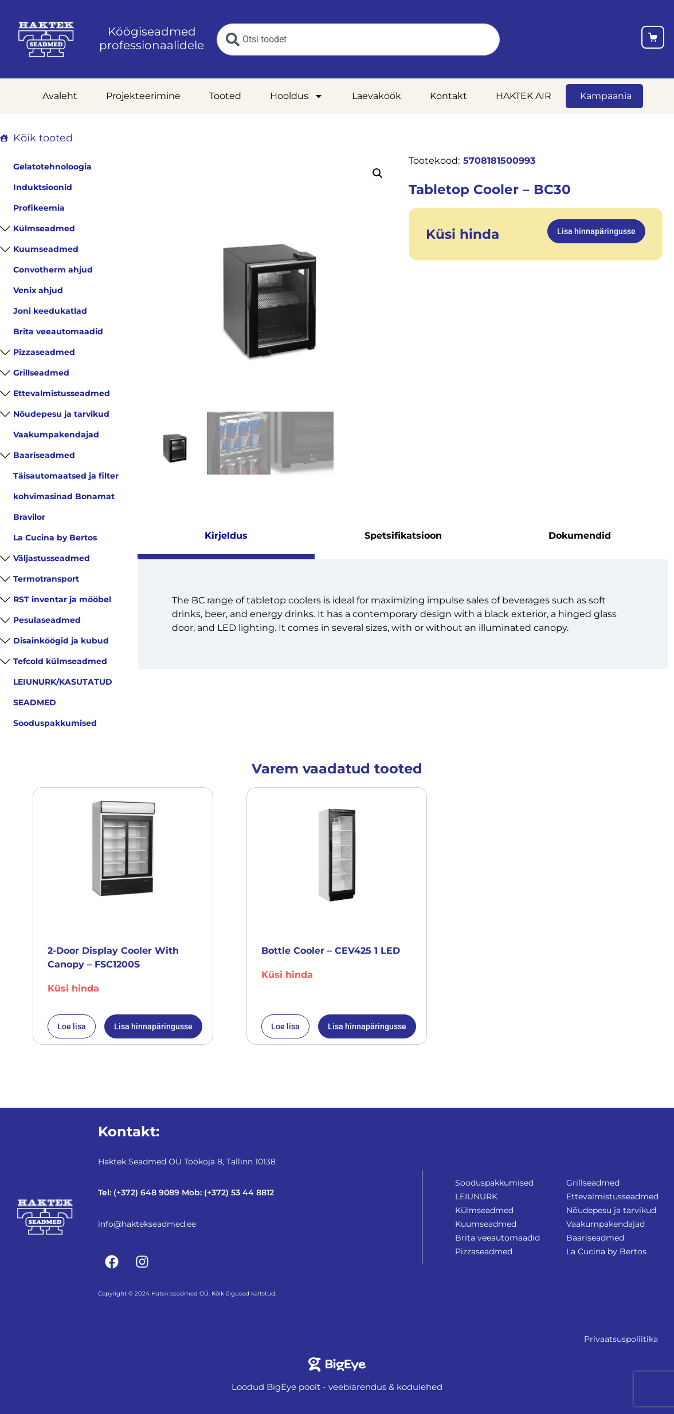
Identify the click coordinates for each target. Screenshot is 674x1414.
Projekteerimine (143, 95)
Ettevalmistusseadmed (61, 393)
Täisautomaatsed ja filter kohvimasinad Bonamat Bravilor (66, 496)
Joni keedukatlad (50, 311)
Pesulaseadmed (47, 620)
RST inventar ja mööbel (62, 599)
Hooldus (296, 96)
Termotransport (46, 579)
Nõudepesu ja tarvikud (61, 414)
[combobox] (358, 39)
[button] (377, 173)
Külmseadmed (44, 228)
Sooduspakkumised (55, 723)
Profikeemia (39, 208)
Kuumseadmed (46, 249)
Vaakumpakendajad (56, 434)
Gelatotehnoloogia (52, 166)
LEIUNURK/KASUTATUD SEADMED (62, 692)
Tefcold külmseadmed (60, 661)
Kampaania (606, 95)
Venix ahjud (38, 290)
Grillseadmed (41, 373)
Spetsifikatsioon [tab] (403, 534)
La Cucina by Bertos (55, 537)
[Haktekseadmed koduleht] (46, 39)
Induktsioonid (42, 187)
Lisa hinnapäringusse (596, 231)
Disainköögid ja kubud (61, 640)
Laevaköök (376, 95)
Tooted (225, 95)
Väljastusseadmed (51, 558)
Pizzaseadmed (44, 352)
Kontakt (448, 95)
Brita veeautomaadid (58, 331)
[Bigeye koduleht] (337, 1364)
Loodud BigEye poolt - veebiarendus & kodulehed (337, 1386)
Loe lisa (71, 1026)
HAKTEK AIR (523, 95)
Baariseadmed (44, 455)
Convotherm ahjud (53, 269)
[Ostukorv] (652, 39)
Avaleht (59, 95)
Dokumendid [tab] (579, 534)
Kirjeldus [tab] (226, 534)
